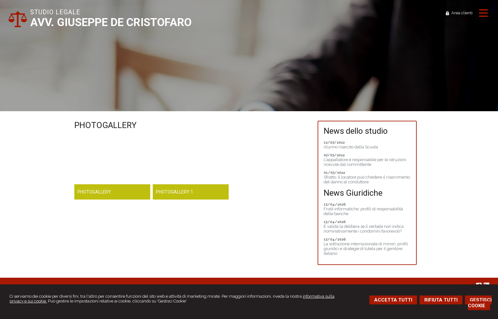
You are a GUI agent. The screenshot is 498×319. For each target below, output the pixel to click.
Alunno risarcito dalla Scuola (351, 147)
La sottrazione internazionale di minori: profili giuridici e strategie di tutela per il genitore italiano (366, 248)
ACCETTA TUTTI (393, 300)
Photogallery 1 (174, 191)
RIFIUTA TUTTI (441, 300)
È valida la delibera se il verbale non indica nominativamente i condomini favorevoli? (364, 229)
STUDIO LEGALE (55, 12)
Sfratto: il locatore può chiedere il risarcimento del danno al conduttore (367, 179)
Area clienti (462, 12)
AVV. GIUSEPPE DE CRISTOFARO (111, 22)
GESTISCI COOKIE (480, 303)
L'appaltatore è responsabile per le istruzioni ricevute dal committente (365, 162)
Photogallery (94, 191)
